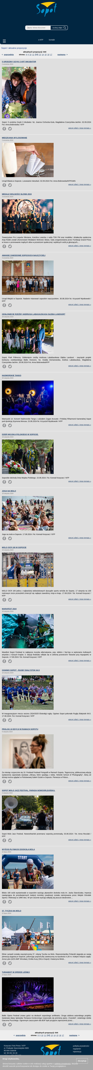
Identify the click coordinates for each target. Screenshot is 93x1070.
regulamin (77, 1049)
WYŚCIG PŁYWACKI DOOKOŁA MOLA (18, 849)
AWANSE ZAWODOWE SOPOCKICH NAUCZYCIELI (23, 255)
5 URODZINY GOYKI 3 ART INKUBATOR (19, 62)
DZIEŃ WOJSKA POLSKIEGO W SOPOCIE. (20, 434)
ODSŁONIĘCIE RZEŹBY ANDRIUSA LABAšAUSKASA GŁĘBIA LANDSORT (33, 314)
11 (33, 55)
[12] (36, 55)
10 (30, 55)
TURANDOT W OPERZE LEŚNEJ (16, 972)
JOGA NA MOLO (9, 491)
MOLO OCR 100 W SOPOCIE (14, 547)
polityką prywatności (63, 1064)
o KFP (40, 40)
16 (48, 55)
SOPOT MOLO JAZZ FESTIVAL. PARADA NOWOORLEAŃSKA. (28, 790)
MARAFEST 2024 (9, 609)
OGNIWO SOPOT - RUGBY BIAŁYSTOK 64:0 (21, 670)
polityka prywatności (81, 1046)
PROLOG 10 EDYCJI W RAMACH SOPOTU (20, 729)
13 (40, 55)
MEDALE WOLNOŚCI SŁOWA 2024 (17, 194)
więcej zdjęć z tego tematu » (79, 128)
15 (46, 55)
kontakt (52, 40)
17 (51, 55)
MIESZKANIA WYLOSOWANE (14, 138)
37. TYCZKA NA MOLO (11, 911)
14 (43, 55)
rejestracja (77, 1052)
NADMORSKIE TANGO (11, 375)
